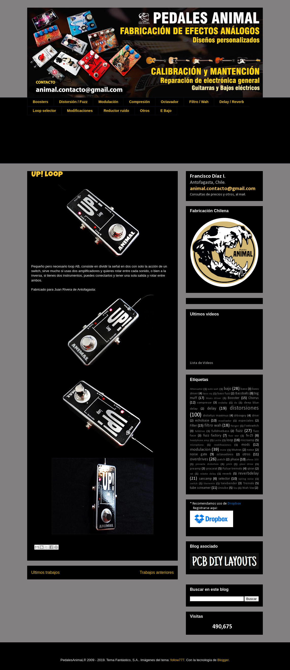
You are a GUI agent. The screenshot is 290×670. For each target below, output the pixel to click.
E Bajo (166, 111)
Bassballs (242, 393)
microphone (197, 445)
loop (230, 440)
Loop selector (44, 111)
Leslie (217, 440)
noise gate (198, 454)
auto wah (213, 389)
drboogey (240, 415)
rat (191, 474)
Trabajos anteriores (157, 572)
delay (211, 408)
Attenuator (196, 389)
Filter (193, 426)
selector (224, 479)
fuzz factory (212, 436)
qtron (250, 468)
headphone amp (199, 440)
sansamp (205, 479)
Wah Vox (248, 488)
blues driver (213, 398)
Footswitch (251, 425)
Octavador (169, 102)
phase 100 (252, 459)
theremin (209, 483)
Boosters (40, 102)
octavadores (225, 454)
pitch (229, 464)
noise (250, 449)
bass (243, 389)
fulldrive (200, 431)
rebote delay (208, 474)
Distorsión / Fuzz (73, 102)
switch (194, 483)
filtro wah (212, 425)
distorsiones (244, 408)
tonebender (229, 483)
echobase (202, 421)
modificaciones (222, 445)
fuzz (239, 431)
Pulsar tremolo (232, 468)
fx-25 (249, 436)
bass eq (207, 393)
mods (245, 445)
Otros (144, 111)
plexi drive (246, 464)
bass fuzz (223, 393)
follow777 (177, 660)
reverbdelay (248, 473)
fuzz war (234, 435)
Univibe (223, 488)
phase (235, 459)
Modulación (108, 102)
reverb (226, 473)
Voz (235, 488)
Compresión (139, 102)
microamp (247, 440)
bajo (227, 389)
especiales (245, 420)
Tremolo (248, 483)
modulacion (200, 449)
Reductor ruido (116, 111)
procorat (211, 468)
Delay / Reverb (231, 102)
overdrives (199, 459)
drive (255, 415)
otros (246, 454)
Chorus (253, 398)
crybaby (222, 402)
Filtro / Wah (198, 102)
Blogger (223, 660)
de (235, 402)
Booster (233, 398)
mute (223, 450)
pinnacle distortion (207, 464)
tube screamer (200, 488)
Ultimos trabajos (45, 572)
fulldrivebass (220, 431)
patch (221, 459)
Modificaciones (80, 111)
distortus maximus (216, 415)
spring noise (246, 479)
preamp (195, 468)
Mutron (236, 449)
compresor (204, 402)
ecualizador (224, 421)
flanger (235, 426)
